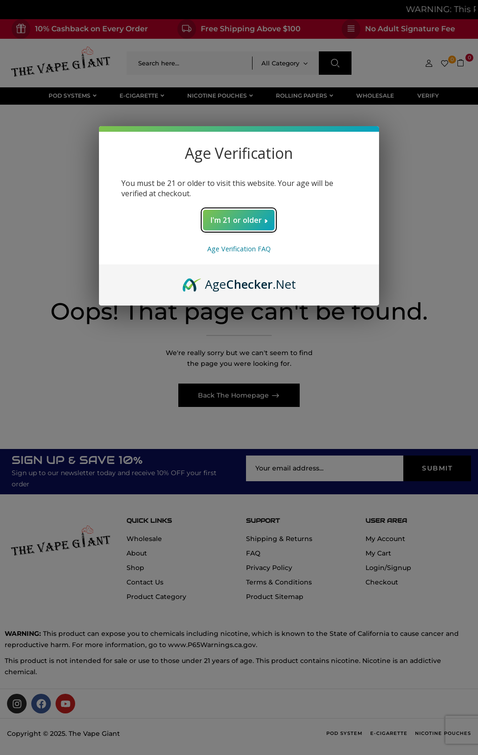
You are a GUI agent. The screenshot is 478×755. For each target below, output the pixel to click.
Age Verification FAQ (239, 248)
